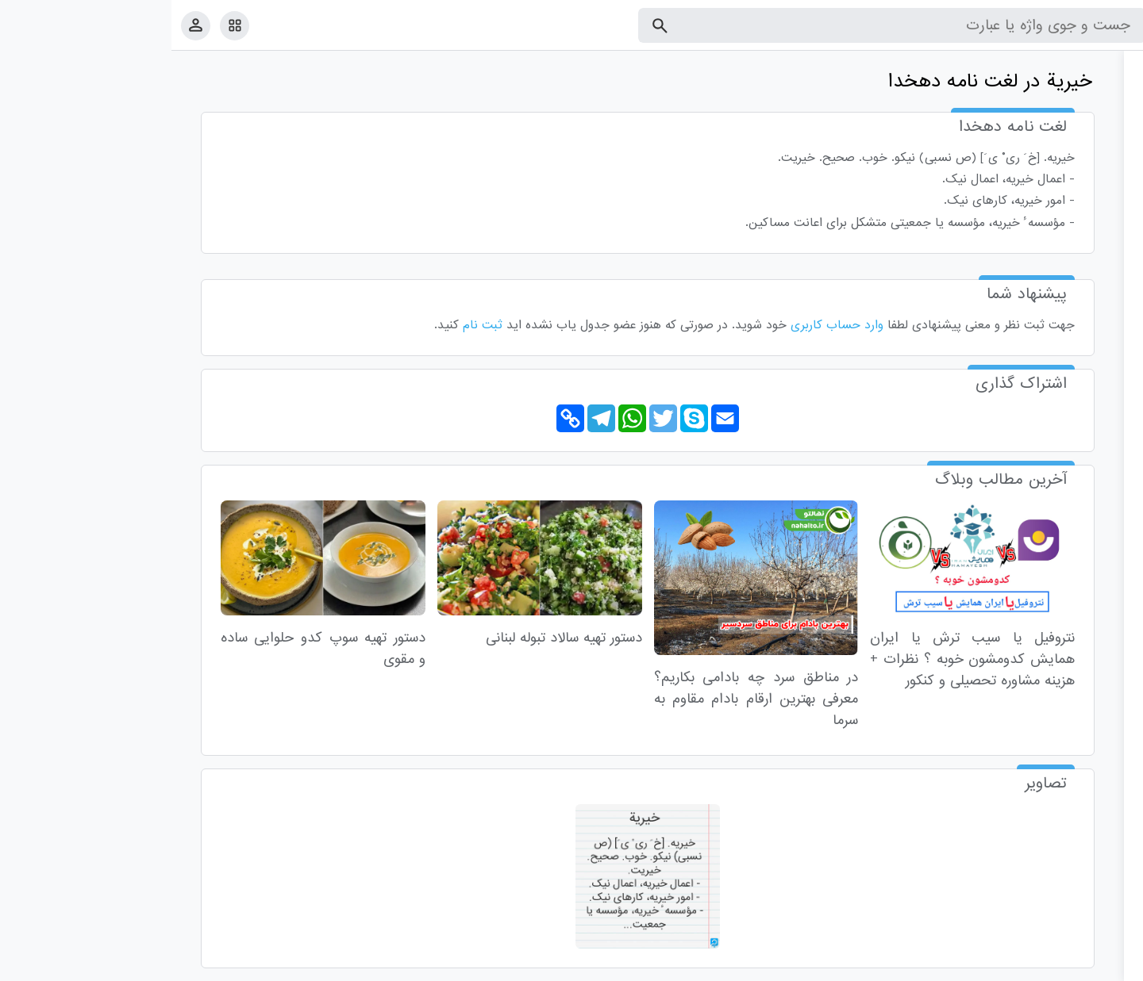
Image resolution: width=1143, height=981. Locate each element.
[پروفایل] (24, 25)
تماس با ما (1053, 965)
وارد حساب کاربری (665, 325)
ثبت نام (311, 325)
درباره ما (1000, 965)
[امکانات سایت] (63, 25)
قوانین (1100, 965)
